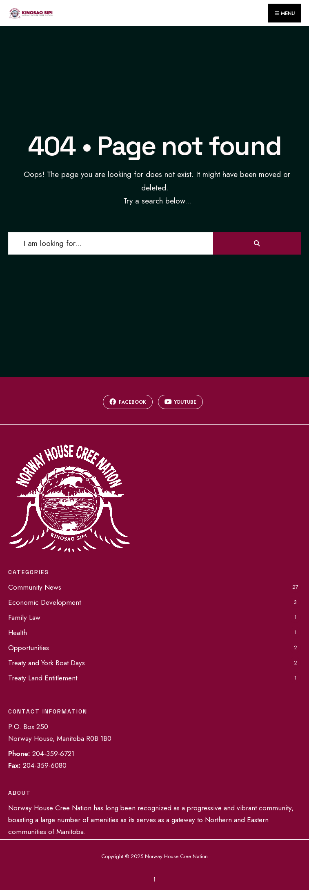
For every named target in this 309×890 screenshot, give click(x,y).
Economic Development (44, 602)
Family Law (24, 617)
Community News (34, 587)
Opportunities (28, 648)
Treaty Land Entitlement (42, 678)
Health (17, 632)
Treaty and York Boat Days (46, 663)
